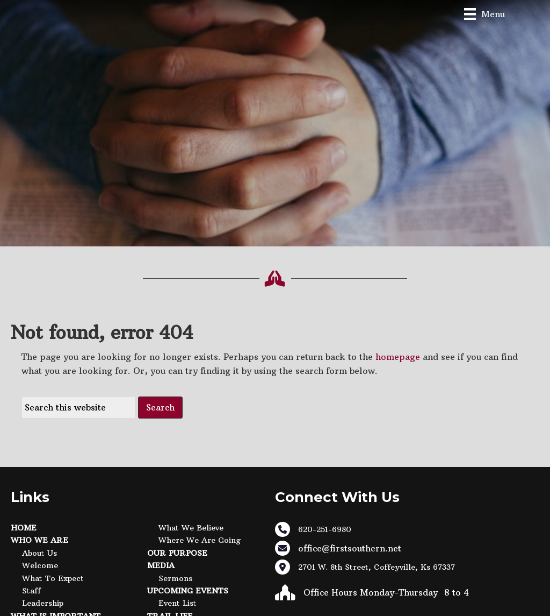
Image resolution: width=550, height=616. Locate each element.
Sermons (175, 578)
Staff (31, 591)
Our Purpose (177, 553)
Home (24, 528)
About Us (39, 553)
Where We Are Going (199, 540)
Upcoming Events (187, 591)
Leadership (42, 603)
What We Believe (190, 528)
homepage (397, 356)
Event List (177, 603)
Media (161, 565)
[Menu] (484, 13)
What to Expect (53, 578)
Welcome (40, 565)
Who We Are (39, 540)
